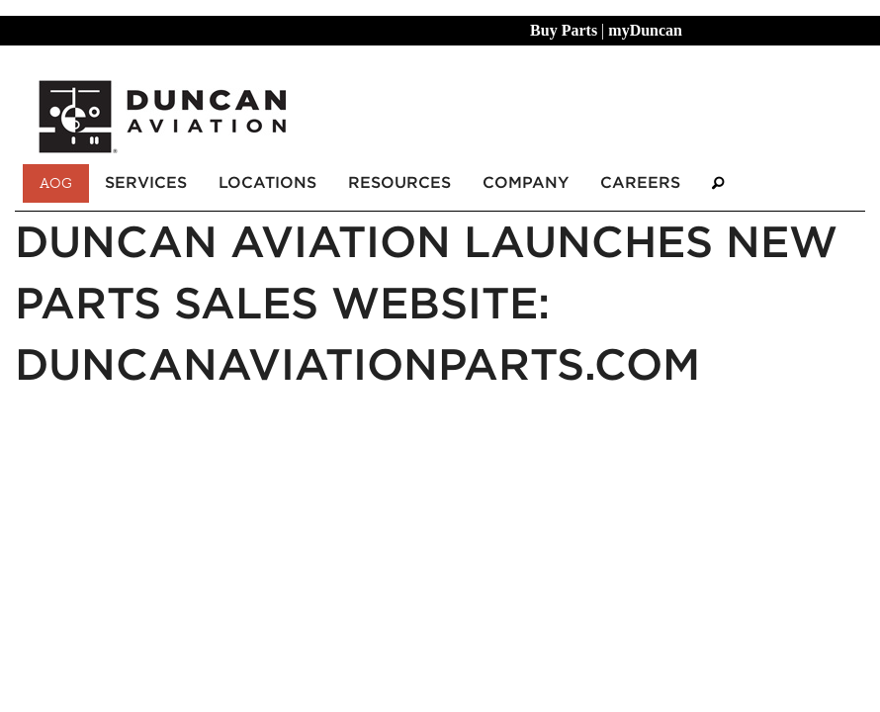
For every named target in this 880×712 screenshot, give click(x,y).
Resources (399, 182)
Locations (267, 182)
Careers (640, 182)
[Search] (718, 183)
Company (526, 182)
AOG (56, 183)
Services (146, 182)
